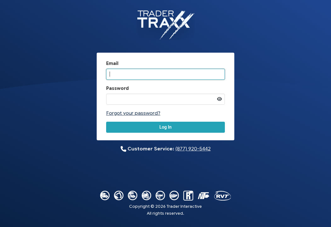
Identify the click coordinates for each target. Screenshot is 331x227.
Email (112, 63)
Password (117, 88)
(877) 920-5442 (193, 149)
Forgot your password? (133, 113)
